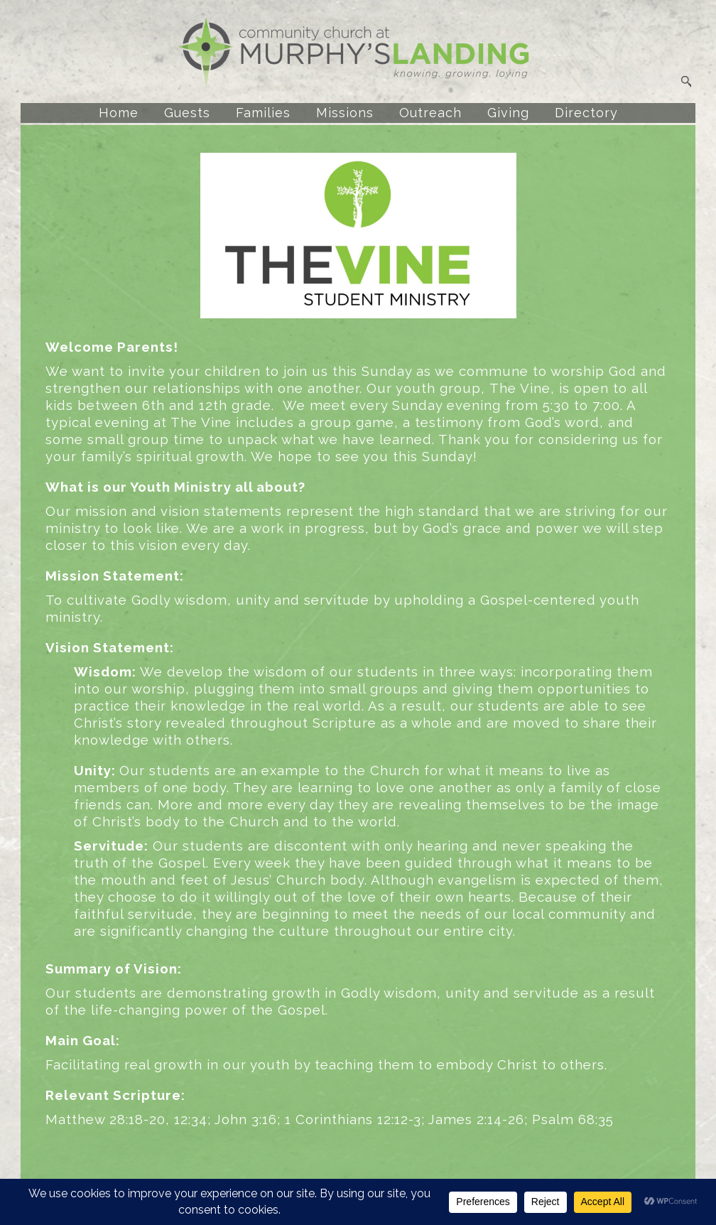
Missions (345, 112)
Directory (586, 112)
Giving (508, 112)
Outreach (430, 112)
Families (263, 112)
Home (119, 112)
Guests (187, 112)
